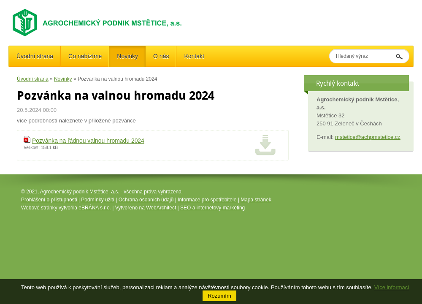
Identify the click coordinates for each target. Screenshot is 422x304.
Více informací (391, 287)
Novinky (63, 79)
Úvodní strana (33, 79)
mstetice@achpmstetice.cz (367, 137)
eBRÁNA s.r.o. (94, 208)
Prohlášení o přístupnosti (49, 200)
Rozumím (219, 296)
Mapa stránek (256, 200)
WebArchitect (161, 208)
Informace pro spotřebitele (207, 200)
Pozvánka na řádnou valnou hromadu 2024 (88, 140)
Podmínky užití (97, 200)
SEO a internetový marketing (212, 208)
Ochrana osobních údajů (146, 200)
